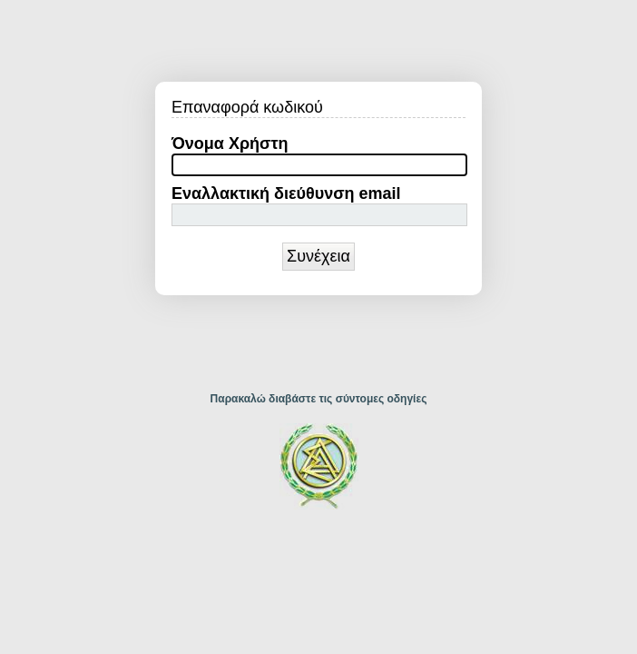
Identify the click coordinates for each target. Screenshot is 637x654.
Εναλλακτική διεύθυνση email (286, 193)
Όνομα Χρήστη (230, 143)
